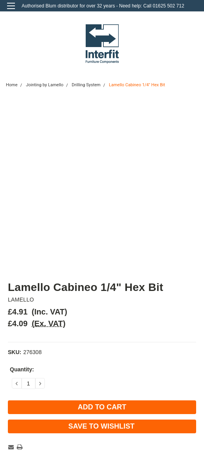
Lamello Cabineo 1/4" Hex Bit (137, 84)
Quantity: (22, 369)
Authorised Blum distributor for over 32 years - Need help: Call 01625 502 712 (103, 6)
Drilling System (86, 84)
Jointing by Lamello (44, 84)
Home (12, 84)
